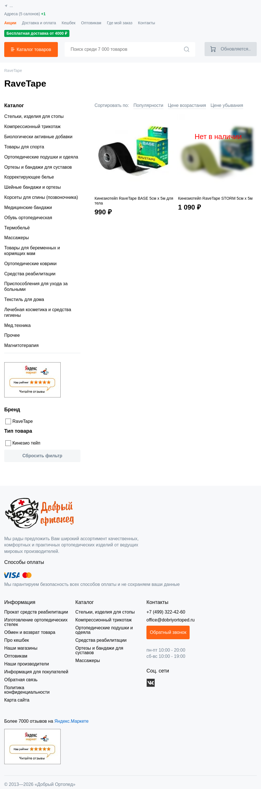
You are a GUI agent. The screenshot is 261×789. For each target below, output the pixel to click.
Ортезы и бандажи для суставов (36, 167)
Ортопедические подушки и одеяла (40, 157)
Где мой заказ (117, 22)
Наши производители (26, 664)
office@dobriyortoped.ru (170, 620)
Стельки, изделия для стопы (32, 116)
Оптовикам (89, 22)
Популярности (146, 105)
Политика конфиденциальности (36, 688)
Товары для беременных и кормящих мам (41, 250)
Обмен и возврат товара (29, 632)
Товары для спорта (23, 147)
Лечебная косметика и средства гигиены (36, 312)
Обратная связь (20, 680)
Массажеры (16, 238)
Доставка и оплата (37, 22)
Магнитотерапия (21, 345)
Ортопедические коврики (30, 264)
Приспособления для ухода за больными (34, 286)
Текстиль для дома (22, 299)
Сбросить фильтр (42, 456)
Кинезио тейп (26, 443)
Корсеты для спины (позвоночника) (40, 197)
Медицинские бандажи (28, 207)
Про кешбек (16, 640)
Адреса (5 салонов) (24, 14)
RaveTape (21, 421)
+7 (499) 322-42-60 (166, 612)
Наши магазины (20, 648)
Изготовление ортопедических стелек (35, 622)
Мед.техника (17, 325)
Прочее (11, 335)
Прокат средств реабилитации (35, 612)
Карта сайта (16, 695)
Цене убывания (222, 105)
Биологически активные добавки (37, 137)
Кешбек (66, 22)
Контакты (143, 22)
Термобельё (16, 228)
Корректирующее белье (28, 177)
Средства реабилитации (28, 274)
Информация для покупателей (35, 672)
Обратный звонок (170, 632)
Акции (10, 22)
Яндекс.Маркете (68, 717)
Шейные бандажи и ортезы (32, 187)
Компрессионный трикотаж (32, 126)
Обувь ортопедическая (27, 218)
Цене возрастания (184, 105)
